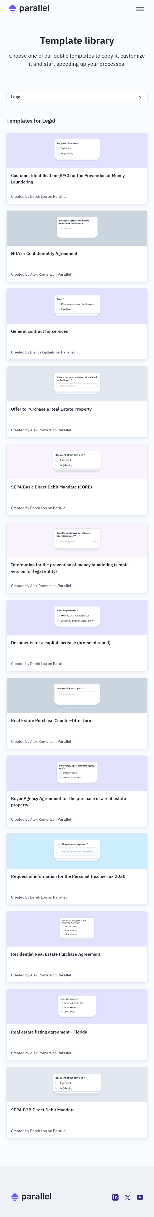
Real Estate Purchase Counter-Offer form (51, 720)
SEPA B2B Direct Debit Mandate (43, 1109)
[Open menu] (140, 8)
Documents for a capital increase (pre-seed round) (60, 642)
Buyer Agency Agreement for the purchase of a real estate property (68, 801)
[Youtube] (140, 1197)
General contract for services (39, 331)
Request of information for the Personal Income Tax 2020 (68, 876)
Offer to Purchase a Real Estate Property (51, 409)
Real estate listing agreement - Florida (49, 1032)
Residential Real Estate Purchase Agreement (55, 954)
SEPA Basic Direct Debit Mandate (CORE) (51, 487)
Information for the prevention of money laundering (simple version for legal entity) (70, 568)
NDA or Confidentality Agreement (44, 253)
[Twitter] (127, 1197)
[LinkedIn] (115, 1197)
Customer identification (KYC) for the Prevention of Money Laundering (68, 179)
